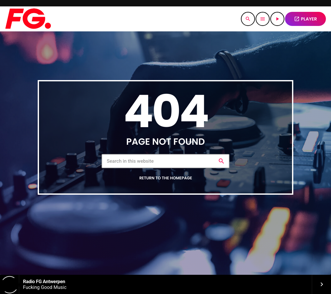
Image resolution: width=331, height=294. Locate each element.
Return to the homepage (165, 178)
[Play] (277, 19)
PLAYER (305, 19)
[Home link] (27, 19)
